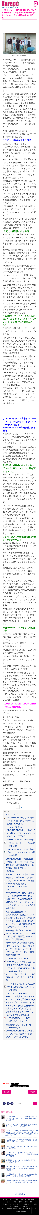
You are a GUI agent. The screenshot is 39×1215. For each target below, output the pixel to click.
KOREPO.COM (7, 1199)
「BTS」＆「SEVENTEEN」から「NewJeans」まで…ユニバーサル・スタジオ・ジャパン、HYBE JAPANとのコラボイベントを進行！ (20, 974)
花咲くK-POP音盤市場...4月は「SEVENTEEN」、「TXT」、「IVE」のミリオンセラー (20, 1018)
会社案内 (5, 1204)
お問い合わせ (27, 1204)
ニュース (15, 1199)
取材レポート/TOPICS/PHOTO (28, 1199)
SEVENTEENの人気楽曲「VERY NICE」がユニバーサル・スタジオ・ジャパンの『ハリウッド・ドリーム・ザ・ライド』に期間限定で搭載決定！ (20, 949)
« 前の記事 (6, 1092)
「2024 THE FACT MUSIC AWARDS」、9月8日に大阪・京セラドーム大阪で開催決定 (21, 962)
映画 (26, 1202)
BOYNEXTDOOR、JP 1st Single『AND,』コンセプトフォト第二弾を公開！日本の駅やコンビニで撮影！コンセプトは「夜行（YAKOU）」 (20, 865)
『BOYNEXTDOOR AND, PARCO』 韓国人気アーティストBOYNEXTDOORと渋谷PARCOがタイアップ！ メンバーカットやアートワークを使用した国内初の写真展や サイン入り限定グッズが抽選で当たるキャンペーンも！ (20, 1002)
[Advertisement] (19, 25)
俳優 (15, 1202)
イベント (9, 1202)
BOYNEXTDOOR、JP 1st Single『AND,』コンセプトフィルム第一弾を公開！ (21, 843)
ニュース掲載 (24, 1206)
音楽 (31, 1202)
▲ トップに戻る (19, 1194)
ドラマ (20, 1202)
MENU (36, 4)
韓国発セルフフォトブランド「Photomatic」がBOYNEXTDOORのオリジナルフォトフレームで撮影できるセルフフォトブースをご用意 (20, 1031)
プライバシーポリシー (16, 1204)
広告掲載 (16, 1206)
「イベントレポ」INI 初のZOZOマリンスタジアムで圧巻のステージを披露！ (21, 987)
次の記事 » (33, 1092)
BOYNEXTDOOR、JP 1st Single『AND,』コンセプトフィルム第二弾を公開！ (21, 852)
